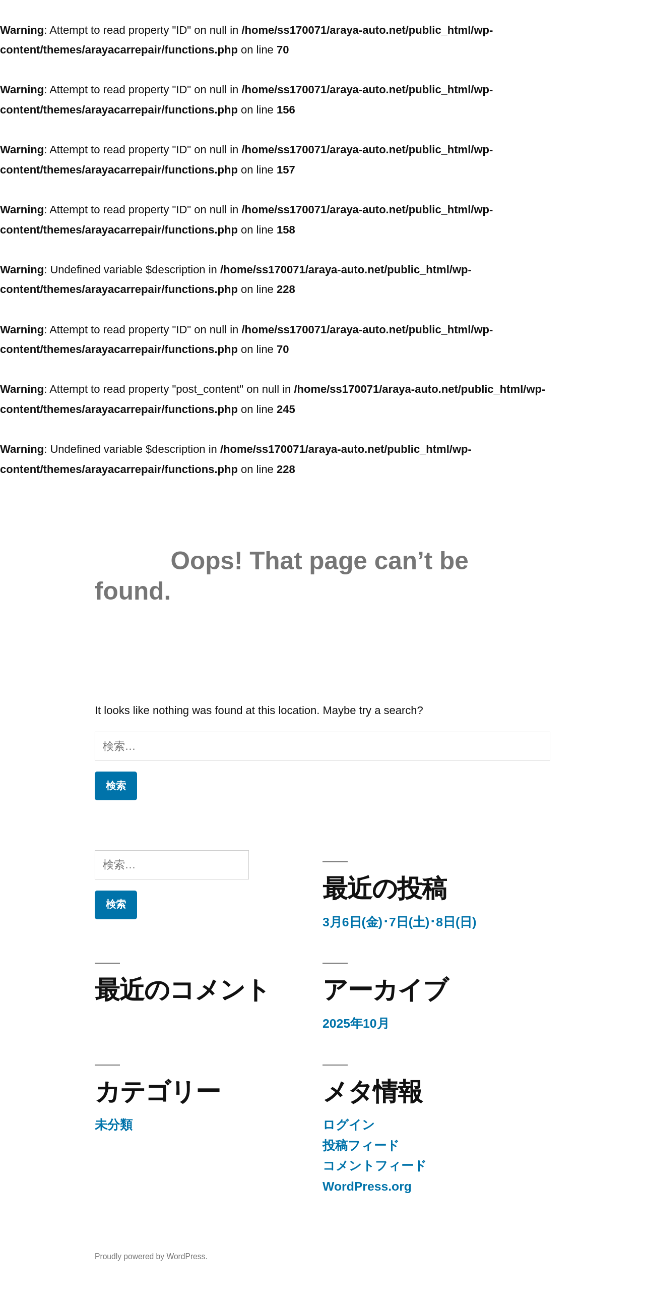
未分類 (114, 1125)
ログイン (348, 1125)
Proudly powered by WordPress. (151, 1256)
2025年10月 (356, 1023)
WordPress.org (367, 1186)
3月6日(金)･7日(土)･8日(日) (399, 922)
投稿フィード (361, 1145)
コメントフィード (374, 1165)
